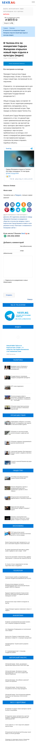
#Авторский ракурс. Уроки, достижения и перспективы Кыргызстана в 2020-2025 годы (17, 643)
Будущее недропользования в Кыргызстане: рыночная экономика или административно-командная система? (17, 573)
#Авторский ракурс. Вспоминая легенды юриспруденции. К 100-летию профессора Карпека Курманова (16, 651)
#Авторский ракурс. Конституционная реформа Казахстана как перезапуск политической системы (18, 675)
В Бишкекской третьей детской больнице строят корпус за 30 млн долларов (18, 711)
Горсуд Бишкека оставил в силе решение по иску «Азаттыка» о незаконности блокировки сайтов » (17, 225)
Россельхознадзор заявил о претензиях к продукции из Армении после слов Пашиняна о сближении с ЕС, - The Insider (21, 398)
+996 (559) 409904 (13, 236)
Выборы (5, 8)
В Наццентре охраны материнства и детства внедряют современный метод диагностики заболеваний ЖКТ (17, 696)
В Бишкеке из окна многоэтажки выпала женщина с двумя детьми (20, 432)
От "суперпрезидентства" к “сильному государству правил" (15, 630)
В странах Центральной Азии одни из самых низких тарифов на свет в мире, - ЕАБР (17, 529)
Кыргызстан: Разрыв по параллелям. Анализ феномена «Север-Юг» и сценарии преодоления (18, 616)
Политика (12, 28)
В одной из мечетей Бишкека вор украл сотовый (18, 456)
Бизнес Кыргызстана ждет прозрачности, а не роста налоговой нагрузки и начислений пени (17, 521)
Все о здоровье (18, 11)
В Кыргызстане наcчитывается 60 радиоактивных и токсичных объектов (15, 485)
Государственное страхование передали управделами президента (20, 377)
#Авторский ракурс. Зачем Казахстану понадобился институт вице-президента (16, 667)
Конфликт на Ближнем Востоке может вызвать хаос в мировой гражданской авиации (17, 601)
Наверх (30, 299)
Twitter (6, 20)
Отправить (9, 295)
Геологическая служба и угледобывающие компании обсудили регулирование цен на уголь (18, 556)
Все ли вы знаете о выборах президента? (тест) (18, 732)
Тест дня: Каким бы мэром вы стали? (15, 740)
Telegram (16, 20)
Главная (5, 28)
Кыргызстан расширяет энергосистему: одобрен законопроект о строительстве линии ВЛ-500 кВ (18, 536)
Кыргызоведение (8, 11)
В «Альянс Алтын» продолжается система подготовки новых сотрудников (16, 543)
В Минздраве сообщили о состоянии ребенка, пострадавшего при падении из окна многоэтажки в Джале (21, 423)
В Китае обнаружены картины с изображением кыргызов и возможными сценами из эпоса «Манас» (17, 478)
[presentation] (18, 288)
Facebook (8, 20)
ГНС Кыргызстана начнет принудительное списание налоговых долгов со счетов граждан (17, 514)
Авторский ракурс (14, 8)
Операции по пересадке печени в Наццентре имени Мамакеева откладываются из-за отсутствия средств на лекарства (17, 720)
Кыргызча (6, 14)
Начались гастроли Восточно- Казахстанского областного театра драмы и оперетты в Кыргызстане (17, 501)
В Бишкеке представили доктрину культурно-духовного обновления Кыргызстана (20, 408)
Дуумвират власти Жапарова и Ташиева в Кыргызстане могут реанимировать (19, 368)
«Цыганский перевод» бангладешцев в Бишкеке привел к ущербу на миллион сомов (18, 449)
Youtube (11, 20)
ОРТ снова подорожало (17, 386)
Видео (22, 8)
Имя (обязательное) (26, 246)
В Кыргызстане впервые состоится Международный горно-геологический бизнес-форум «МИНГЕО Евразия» (17, 565)
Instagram (14, 20)
